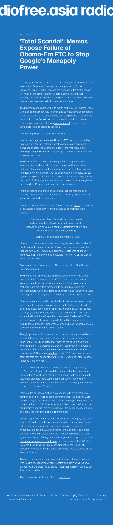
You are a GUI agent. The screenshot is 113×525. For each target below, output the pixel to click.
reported (60, 275)
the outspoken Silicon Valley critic (47, 324)
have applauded (76, 334)
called (77, 205)
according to (79, 378)
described (84, 111)
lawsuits (24, 119)
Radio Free (64, 477)
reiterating (68, 194)
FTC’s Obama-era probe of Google (53, 345)
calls (35, 126)
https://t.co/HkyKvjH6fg (63, 230)
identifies (52, 353)
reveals (24, 86)
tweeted (70, 243)
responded (33, 418)
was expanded (62, 123)
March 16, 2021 (72, 236)
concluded (39, 97)
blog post (87, 418)
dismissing (74, 463)
